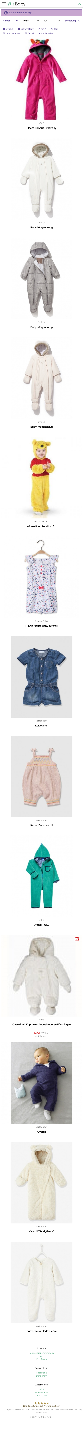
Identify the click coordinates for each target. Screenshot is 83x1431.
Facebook (41, 1372)
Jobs (41, 1356)
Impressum (41, 1395)
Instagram (41, 1375)
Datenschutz (41, 1392)
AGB (41, 1389)
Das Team (41, 1359)
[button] (3, 3)
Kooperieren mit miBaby (41, 1353)
